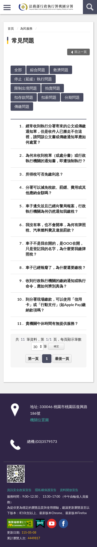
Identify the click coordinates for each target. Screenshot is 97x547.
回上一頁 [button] (80, 52)
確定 (56, 346)
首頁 (11, 28)
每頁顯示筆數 (70, 339)
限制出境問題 (25, 88)
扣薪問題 (48, 97)
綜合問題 (37, 69)
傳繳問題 (21, 106)
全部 (18, 69)
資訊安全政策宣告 (19, 490)
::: (4, 3)
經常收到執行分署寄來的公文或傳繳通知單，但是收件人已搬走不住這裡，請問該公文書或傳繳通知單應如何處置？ (56, 134)
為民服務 (26, 28)
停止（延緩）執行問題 (33, 79)
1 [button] (47, 358)
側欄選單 (7, 7)
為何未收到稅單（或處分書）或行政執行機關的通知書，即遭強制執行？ (56, 158)
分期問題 (72, 97)
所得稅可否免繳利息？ (44, 174)
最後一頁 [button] (62, 358)
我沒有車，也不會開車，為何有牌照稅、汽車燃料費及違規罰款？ (56, 227)
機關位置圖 (39, 419)
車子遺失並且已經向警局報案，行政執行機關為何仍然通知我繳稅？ (56, 208)
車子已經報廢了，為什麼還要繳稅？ (56, 267)
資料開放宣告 (69, 490)
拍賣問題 (52, 88)
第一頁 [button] (33, 358)
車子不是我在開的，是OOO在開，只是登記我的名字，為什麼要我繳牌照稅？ (56, 248)
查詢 (90, 7)
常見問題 (23, 40)
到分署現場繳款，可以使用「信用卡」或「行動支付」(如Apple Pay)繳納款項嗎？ (56, 304)
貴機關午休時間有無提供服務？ (52, 323)
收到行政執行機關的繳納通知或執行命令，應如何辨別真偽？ (56, 283)
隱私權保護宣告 (45, 490)
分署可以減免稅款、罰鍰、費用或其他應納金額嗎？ (56, 190)
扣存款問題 (23, 97)
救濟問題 (60, 69)
